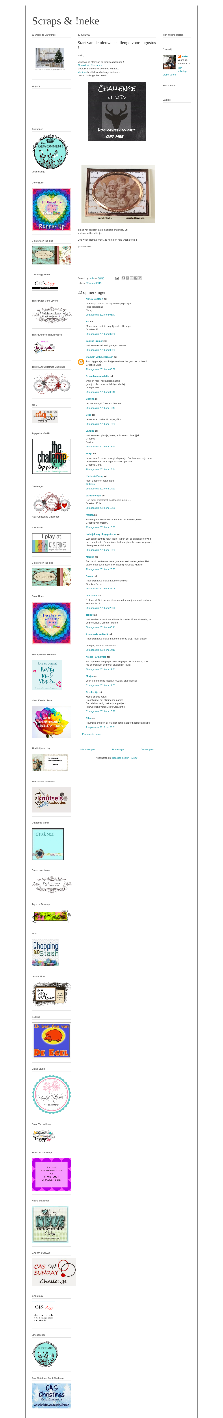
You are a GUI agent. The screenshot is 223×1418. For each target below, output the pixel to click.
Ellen (89, 718)
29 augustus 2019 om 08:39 (100, 369)
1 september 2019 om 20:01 (101, 727)
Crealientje (92, 692)
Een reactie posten (92, 734)
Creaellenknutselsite (98, 376)
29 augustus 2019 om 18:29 (100, 550)
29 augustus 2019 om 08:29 (100, 350)
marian (90, 514)
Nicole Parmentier (96, 656)
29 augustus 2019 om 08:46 (100, 392)
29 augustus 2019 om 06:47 (100, 314)
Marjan (90, 676)
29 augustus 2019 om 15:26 (100, 508)
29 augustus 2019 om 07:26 (100, 334)
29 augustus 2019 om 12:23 (100, 424)
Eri (88, 321)
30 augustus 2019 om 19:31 (100, 669)
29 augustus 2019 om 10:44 (100, 408)
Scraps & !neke (66, 21)
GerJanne (92, 595)
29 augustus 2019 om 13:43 (100, 446)
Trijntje (90, 614)
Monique (82, 72)
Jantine (90, 430)
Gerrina (90, 398)
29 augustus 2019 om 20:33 (100, 569)
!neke (184, 56)
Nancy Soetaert (95, 299)
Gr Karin (90, 484)
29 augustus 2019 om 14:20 (100, 488)
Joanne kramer (94, 341)
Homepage (118, 749)
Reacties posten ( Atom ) (125, 757)
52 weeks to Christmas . (90, 65)
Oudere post (147, 749)
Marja (89, 453)
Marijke (90, 557)
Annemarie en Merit (97, 634)
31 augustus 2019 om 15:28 (100, 711)
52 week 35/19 (94, 283)
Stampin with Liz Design (100, 357)
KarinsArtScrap (95, 476)
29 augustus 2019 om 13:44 (100, 469)
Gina (89, 414)
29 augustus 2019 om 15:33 (100, 527)
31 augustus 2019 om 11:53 (100, 685)
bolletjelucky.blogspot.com (101, 534)
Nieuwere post (88, 749)
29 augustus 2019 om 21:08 (100, 588)
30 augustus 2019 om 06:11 (100, 627)
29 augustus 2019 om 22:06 (100, 608)
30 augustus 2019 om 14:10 (100, 649)
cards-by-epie (94, 495)
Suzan (90, 576)
